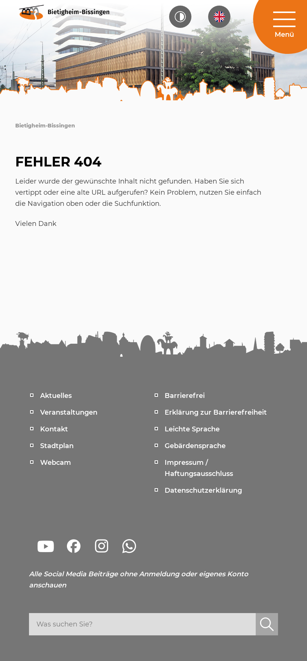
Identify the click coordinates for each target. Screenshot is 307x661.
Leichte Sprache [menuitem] (192, 429)
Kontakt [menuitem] (54, 429)
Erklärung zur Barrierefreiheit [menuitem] (216, 412)
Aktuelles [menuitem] (56, 396)
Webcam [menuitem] (55, 463)
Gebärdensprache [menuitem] (195, 446)
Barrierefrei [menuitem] (185, 396)
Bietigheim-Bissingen (45, 125)
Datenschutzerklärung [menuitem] (203, 490)
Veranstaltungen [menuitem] (68, 412)
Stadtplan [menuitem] (57, 446)
